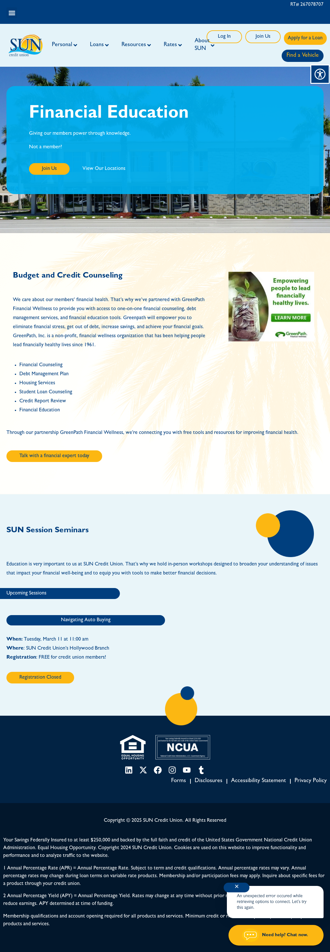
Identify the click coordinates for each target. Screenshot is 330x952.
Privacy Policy (311, 781)
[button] (11, 12)
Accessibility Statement (258, 781)
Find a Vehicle (302, 56)
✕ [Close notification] (236, 887)
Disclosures (208, 781)
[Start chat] (276, 935)
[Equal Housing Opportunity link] (133, 747)
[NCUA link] (182, 747)
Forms (178, 781)
